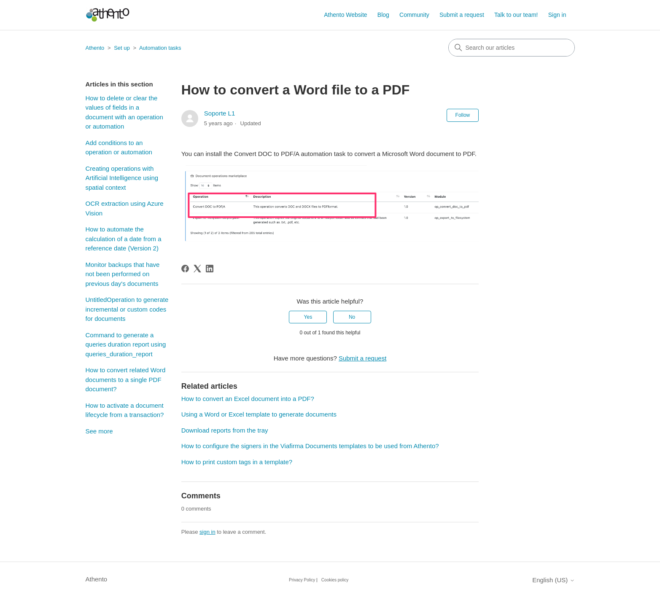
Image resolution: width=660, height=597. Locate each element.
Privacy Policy (302, 580)
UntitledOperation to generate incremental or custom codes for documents (127, 309)
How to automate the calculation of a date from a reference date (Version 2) (124, 239)
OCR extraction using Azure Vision (125, 208)
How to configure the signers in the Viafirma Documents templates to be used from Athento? (310, 445)
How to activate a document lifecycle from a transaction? (125, 410)
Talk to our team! (516, 14)
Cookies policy (334, 580)
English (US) (553, 580)
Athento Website (345, 14)
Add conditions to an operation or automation (119, 147)
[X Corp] (197, 268)
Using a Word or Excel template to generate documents (259, 414)
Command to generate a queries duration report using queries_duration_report (126, 344)
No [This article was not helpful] (352, 317)
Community (414, 14)
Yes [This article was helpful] (308, 317)
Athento (95, 48)
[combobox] (511, 47)
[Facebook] (185, 268)
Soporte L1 (219, 113)
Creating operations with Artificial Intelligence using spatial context (122, 178)
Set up (122, 48)
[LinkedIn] (209, 268)
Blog (383, 14)
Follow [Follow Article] (462, 115)
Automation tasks (160, 48)
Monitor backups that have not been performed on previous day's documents (123, 274)
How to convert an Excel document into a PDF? (247, 398)
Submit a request (461, 14)
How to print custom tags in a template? (236, 461)
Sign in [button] (557, 14)
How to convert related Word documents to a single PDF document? (126, 379)
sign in (207, 532)
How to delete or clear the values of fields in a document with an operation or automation (124, 112)
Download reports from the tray (224, 430)
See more (99, 431)
